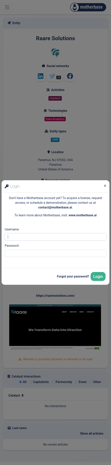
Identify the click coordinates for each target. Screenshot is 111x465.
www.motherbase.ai (83, 215)
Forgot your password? (73, 276)
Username (12, 229)
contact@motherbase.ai (55, 207)
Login (98, 276)
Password (12, 246)
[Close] (105, 185)
